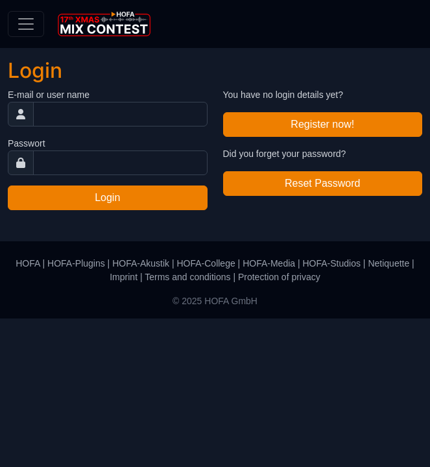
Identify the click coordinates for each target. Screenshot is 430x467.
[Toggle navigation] (26, 24)
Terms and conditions (187, 277)
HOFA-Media (269, 263)
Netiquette (388, 263)
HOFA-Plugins (76, 263)
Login (107, 197)
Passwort (26, 143)
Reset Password (323, 183)
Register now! (322, 124)
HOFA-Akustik (140, 263)
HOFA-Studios (332, 263)
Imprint (123, 277)
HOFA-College (205, 263)
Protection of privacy (279, 277)
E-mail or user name (49, 95)
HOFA (28, 263)
